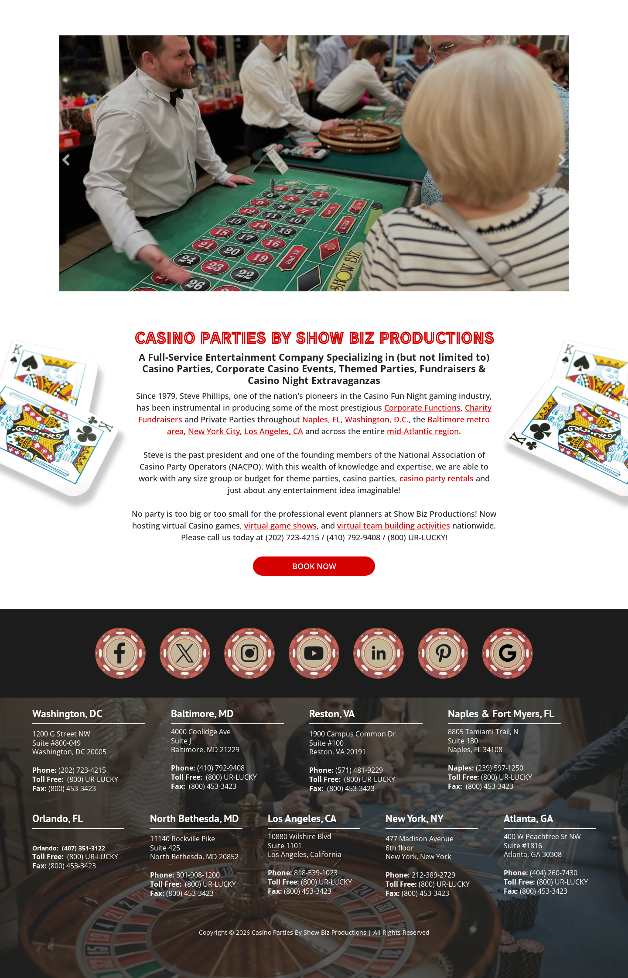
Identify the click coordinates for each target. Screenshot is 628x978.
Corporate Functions (422, 407)
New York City (214, 431)
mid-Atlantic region (423, 431)
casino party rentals (436, 478)
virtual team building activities (393, 525)
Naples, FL (321, 419)
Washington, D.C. (377, 419)
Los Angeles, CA (273, 431)
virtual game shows (280, 525)
